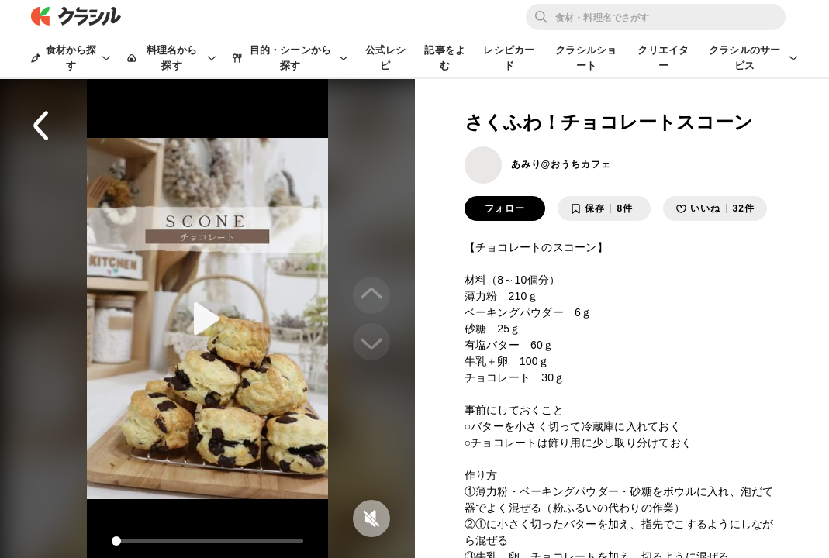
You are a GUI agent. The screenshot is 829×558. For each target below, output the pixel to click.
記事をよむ (444, 57)
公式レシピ (385, 57)
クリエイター (663, 57)
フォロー (505, 208)
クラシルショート (586, 57)
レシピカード (508, 57)
